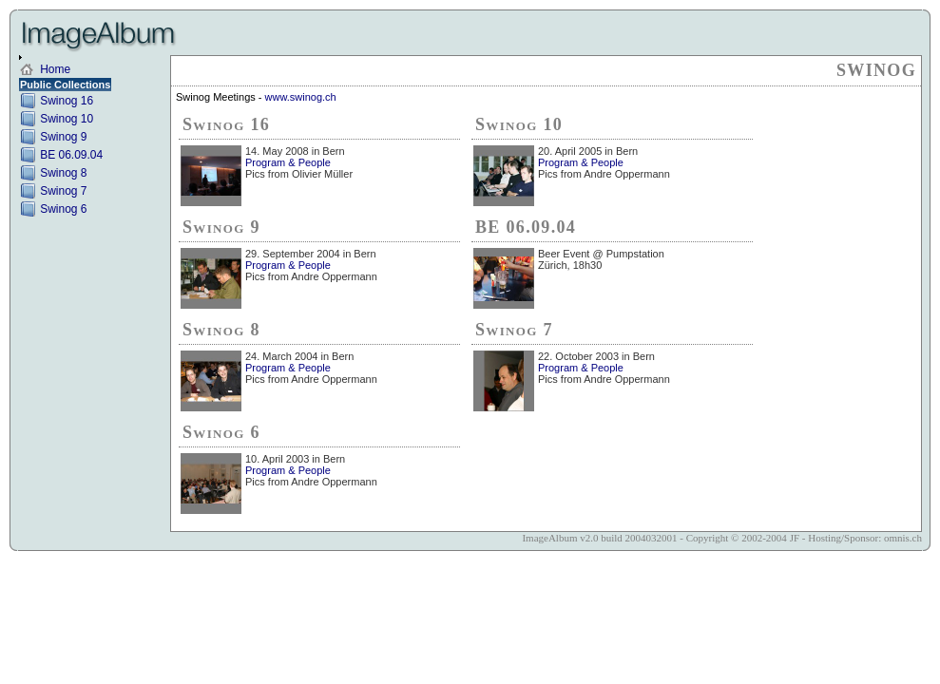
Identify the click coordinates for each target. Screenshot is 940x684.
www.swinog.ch (300, 97)
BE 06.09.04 (71, 155)
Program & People (288, 162)
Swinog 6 (63, 209)
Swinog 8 (63, 173)
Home (55, 69)
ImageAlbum (549, 537)
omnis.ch (903, 537)
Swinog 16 (66, 100)
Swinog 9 (63, 136)
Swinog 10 (66, 118)
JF (794, 537)
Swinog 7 (63, 191)
